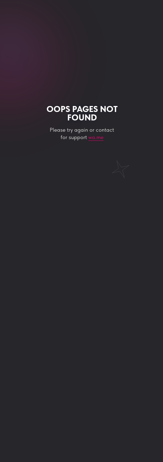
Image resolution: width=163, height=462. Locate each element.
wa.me (96, 137)
